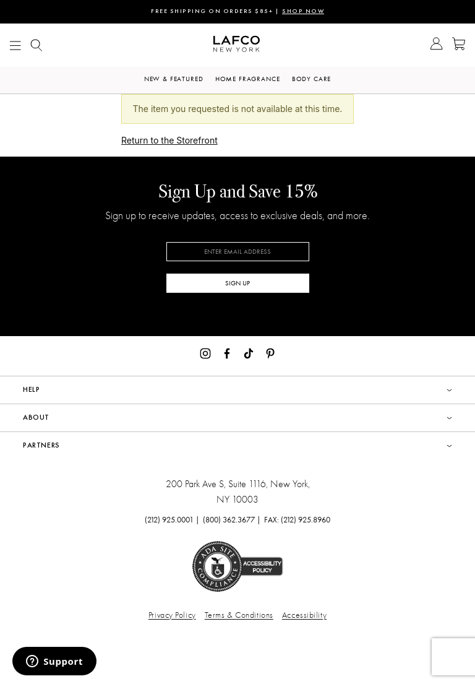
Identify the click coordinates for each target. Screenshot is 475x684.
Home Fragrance (247, 79)
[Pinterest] (270, 352)
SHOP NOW (303, 11)
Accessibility (304, 615)
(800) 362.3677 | (232, 520)
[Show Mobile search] (36, 45)
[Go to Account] (436, 45)
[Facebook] (227, 352)
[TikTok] (248, 352)
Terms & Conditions (239, 615)
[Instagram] (205, 352)
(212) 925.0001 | (172, 520)
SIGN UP (237, 283)
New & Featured (173, 79)
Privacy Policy (172, 615)
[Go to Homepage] (236, 45)
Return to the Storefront (169, 140)
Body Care (312, 79)
